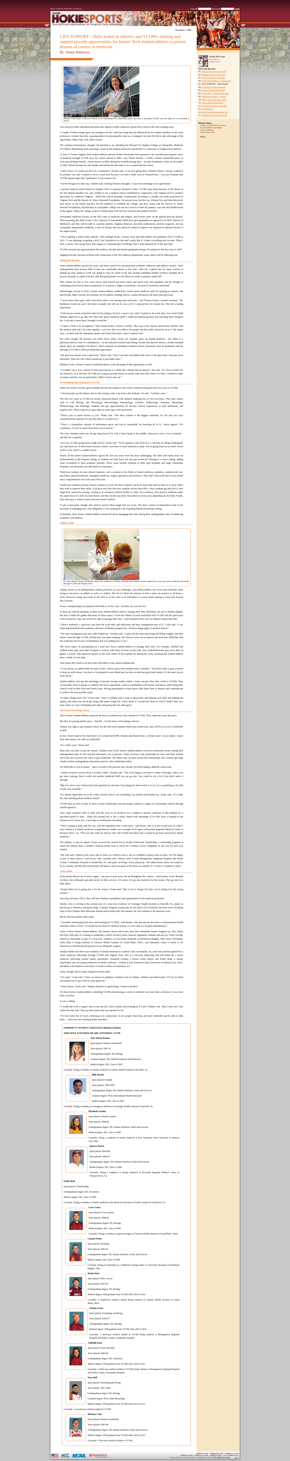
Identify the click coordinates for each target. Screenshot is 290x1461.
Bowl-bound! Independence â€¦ (215, 112)
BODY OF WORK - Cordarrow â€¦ (216, 81)
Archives (59, 9)
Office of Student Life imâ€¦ (213, 77)
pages (217, 1453)
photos (232, 1453)
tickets (201, 1455)
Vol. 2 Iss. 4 (214, 59)
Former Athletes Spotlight (211, 127)
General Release (207, 130)
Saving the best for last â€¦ (213, 103)
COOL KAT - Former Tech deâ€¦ (215, 93)
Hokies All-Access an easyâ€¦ (214, 71)
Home (52, 9)
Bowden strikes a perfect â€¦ (213, 74)
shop (187, 1455)
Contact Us (77, 9)
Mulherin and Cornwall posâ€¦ (214, 115)
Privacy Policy (190, 1457)
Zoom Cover (214, 61)
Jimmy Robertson (207, 132)
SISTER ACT (207, 109)
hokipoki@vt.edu (203, 1457)
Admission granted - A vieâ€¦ (214, 96)
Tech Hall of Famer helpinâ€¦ (214, 87)
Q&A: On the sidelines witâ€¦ (214, 99)
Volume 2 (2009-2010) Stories (213, 125)
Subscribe (68, 9)
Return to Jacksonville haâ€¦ (213, 90)
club (202, 1453)
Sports (231, 1455)
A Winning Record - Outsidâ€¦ (214, 106)
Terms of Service (176, 1457)
